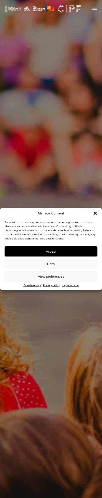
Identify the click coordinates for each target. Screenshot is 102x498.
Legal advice (70, 285)
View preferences (51, 276)
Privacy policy (51, 285)
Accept (51, 251)
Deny (51, 264)
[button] (95, 213)
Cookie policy (32, 285)
